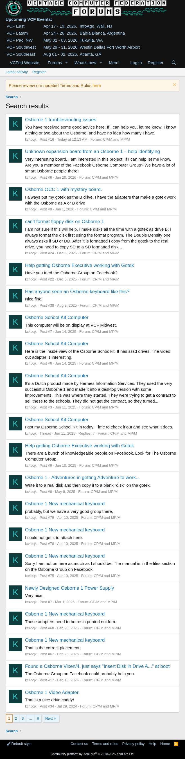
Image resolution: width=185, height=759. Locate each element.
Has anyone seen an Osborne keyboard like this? (77, 291)
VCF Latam (17, 33)
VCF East (15, 26)
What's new (85, 62)
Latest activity (17, 72)
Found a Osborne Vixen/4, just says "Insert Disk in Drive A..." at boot (97, 666)
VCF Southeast (20, 54)
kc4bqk (31, 139)
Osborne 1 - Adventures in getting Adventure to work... (82, 477)
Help (152, 744)
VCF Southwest (21, 47)
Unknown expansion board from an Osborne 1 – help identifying (92, 151)
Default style (19, 744)
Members (118, 62)
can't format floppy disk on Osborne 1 (64, 221)
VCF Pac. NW (19, 40)
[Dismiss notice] (174, 85)
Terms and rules (105, 744)
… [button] (30, 718)
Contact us (79, 744)
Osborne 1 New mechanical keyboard (65, 503)
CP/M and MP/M (116, 139)
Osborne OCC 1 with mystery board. (63, 189)
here (97, 85)
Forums (55, 62)
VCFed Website (24, 62)
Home (165, 744)
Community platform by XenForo (92, 754)
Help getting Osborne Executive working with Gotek (79, 265)
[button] (66, 62)
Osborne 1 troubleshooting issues (60, 119)
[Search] (173, 62)
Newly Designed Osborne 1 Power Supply (69, 588)
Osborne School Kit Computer (57, 317)
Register (39, 72)
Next (49, 718)
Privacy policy (133, 744)
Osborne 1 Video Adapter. (52, 692)
